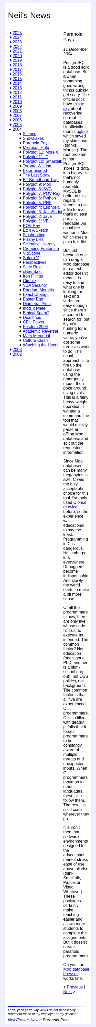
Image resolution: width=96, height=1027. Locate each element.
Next (67, 992)
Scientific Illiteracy (39, 244)
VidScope (31, 253)
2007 (17, 115)
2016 (17, 74)
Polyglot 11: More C (41, 152)
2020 (17, 56)
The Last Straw (36, 175)
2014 (17, 83)
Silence (29, 134)
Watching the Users (40, 345)
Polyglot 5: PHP (37, 203)
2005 (17, 124)
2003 (17, 349)
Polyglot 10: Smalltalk (42, 161)
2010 (17, 101)
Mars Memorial (36, 336)
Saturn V (31, 258)
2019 (17, 60)
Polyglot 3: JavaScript (42, 212)
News (35, 1020)
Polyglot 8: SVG (37, 189)
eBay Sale (32, 271)
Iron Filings (33, 276)
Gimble (29, 281)
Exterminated (35, 170)
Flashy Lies (33, 239)
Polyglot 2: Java (37, 216)
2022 (17, 46)
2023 (17, 42)
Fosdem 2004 (35, 326)
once (81, 502)
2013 (17, 88)
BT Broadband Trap (40, 180)
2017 (17, 69)
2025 (17, 33)
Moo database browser (76, 971)
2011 (17, 97)
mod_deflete (34, 308)
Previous (75, 987)
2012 (17, 92)
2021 (17, 51)
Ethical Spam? (36, 313)
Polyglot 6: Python (39, 198)
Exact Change (36, 294)
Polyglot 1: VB (36, 221)
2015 (17, 79)
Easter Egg (33, 299)
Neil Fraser (18, 1020)
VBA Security (35, 285)
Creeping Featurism (41, 248)
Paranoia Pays (36, 143)
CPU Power (33, 322)
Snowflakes (33, 138)
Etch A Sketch (35, 230)
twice (72, 507)
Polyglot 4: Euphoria (41, 207)
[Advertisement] (29, 768)
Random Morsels (38, 290)
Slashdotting (34, 235)
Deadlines (32, 317)
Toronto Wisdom (37, 166)
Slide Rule (32, 267)
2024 (17, 37)
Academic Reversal (40, 331)
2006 (17, 120)
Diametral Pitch (36, 304)
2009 (17, 106)
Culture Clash (35, 340)
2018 (17, 65)
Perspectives (34, 262)
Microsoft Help (36, 147)
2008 (17, 111)
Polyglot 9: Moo (37, 184)
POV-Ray (31, 225)
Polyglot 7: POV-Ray (41, 193)
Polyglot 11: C (35, 157)
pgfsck (82, 131)
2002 (17, 354)
